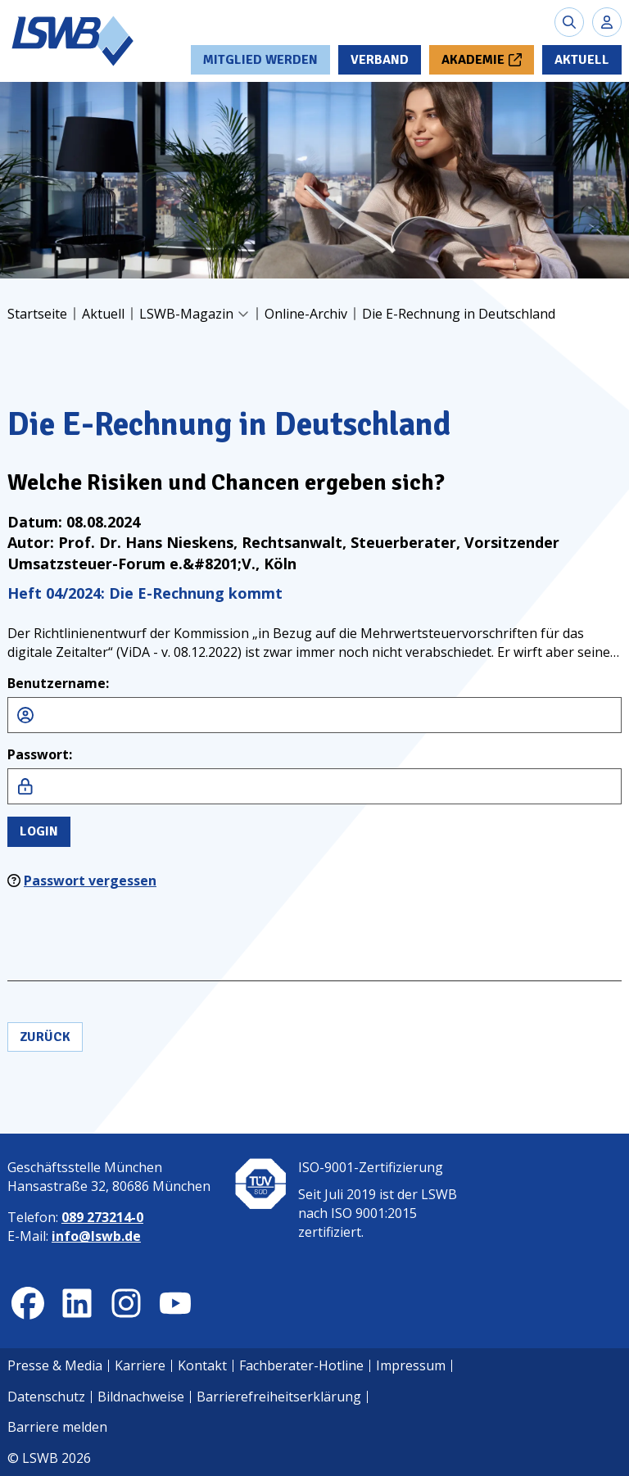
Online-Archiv (306, 314)
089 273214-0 (102, 1217)
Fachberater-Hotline (301, 1365)
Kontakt (202, 1365)
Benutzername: (58, 683)
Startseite (37, 314)
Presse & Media (54, 1365)
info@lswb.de (96, 1236)
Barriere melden (57, 1427)
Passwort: (39, 754)
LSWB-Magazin (186, 314)
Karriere (140, 1365)
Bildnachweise (140, 1397)
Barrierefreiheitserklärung (279, 1397)
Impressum (411, 1365)
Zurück (45, 1037)
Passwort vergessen (90, 881)
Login (39, 831)
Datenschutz (46, 1397)
